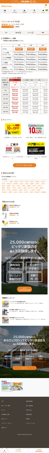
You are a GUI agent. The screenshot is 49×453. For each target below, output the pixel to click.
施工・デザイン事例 (5, 405)
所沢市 (32, 181)
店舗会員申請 (29, 414)
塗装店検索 (15, 11)
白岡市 (38, 190)
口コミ (30, 33)
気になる (45, 11)
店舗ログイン (4, 427)
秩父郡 (20, 192)
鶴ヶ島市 (14, 190)
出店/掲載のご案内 (5, 414)
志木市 (34, 186)
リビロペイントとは (30, 423)
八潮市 (24, 188)
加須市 (43, 181)
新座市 (3, 188)
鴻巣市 (32, 183)
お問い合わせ (29, 410)
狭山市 (21, 183)
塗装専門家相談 (29, 401)
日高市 (20, 190)
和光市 (39, 186)
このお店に (18, 450)
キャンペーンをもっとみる (24, 165)
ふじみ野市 (32, 190)
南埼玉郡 (37, 192)
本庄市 (3, 183)
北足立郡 (4, 192)
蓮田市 (41, 188)
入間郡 (10, 192)
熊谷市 (16, 181)
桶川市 (9, 188)
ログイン (3, 410)
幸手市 (9, 190)
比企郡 (15, 192)
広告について (4, 418)
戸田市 (18, 186)
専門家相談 (24, 11)
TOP (5, 11)
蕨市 (13, 186)
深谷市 (37, 183)
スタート (24, 368)
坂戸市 (3, 190)
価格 (43, 32)
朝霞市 (29, 186)
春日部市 (16, 183)
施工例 (34, 11)
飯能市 (37, 181)
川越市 (11, 181)
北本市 (19, 188)
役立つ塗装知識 (29, 405)
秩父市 (27, 181)
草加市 (3, 186)
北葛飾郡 (43, 192)
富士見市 (30, 188)
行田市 (21, 181)
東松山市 (9, 183)
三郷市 (36, 188)
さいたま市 (4, 181)
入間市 (23, 186)
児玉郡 (26, 192)
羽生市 (27, 183)
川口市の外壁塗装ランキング (8, 176)
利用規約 (28, 418)
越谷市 (9, 186)
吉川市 (26, 190)
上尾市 (43, 183)
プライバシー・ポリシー (6, 423)
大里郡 (31, 192)
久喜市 (14, 188)
